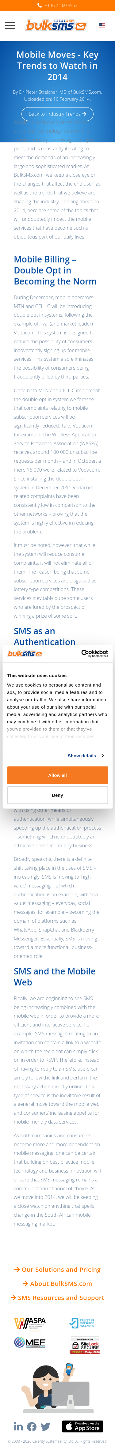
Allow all (57, 775)
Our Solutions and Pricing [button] (57, 1269)
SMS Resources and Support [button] (58, 1298)
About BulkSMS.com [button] (57, 1283)
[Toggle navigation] (13, 26)
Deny (57, 795)
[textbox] (103, 25)
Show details (82, 755)
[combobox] (103, 27)
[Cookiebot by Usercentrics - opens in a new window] (82, 654)
